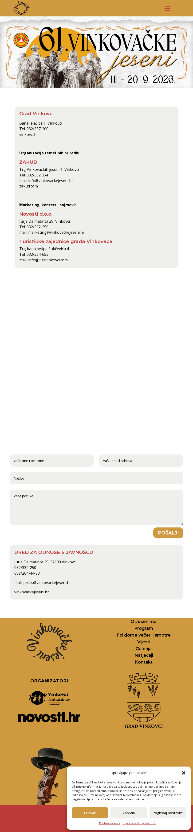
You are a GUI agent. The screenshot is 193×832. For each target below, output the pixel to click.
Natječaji (143, 655)
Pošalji (168, 533)
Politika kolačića (109, 823)
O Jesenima (144, 621)
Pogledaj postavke (168, 812)
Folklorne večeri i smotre (144, 635)
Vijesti (143, 642)
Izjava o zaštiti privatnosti (139, 823)
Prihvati (90, 812)
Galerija (144, 648)
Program (143, 628)
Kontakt (144, 662)
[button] (183, 773)
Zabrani (129, 812)
